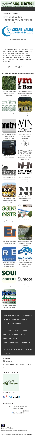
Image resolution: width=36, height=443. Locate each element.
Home (4, 368)
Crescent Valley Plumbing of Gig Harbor (17, 18)
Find (18, 406)
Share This (12, 67)
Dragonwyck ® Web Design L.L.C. (20, 430)
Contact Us (23, 67)
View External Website (18, 39)
